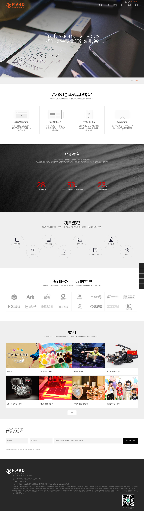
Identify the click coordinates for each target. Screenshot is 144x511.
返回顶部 (141, 286)
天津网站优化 (42, 491)
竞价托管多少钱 (49, 486)
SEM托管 (63, 491)
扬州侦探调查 (119, 486)
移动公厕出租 (64, 489)
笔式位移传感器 (84, 489)
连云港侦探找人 (103, 486)
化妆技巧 (52, 489)
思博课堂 (111, 486)
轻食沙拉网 (94, 486)
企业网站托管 (105, 489)
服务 (122, 5)
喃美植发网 (74, 491)
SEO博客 (103, 491)
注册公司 (109, 491)
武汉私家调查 (51, 491)
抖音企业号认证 (117, 491)
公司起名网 (27, 491)
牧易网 (112, 489)
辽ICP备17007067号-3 (19, 481)
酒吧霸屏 (88, 486)
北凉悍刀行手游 (74, 489)
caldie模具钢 (40, 486)
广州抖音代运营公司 (93, 491)
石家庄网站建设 (71, 486)
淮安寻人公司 (31, 486)
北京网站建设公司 (95, 489)
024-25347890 (134, 2)
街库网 (37, 489)
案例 (115, 5)
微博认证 (57, 486)
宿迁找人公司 (20, 493)
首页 (100, 5)
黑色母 (116, 489)
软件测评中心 (123, 489)
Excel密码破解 (127, 491)
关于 (107, 5)
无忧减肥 (42, 489)
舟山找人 (63, 486)
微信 (141, 265)
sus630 (68, 491)
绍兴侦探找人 (81, 486)
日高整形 (31, 489)
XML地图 (66, 484)
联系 (136, 5)
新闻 (129, 5)
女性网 (57, 491)
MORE (72, 412)
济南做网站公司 (129, 486)
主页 (132, 80)
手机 (141, 281)
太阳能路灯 (23, 486)
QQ (141, 270)
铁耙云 (58, 489)
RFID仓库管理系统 (18, 491)
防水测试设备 (82, 491)
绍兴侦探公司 (24, 489)
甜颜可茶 (34, 491)
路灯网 (47, 489)
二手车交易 (131, 489)
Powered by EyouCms (56, 484)
